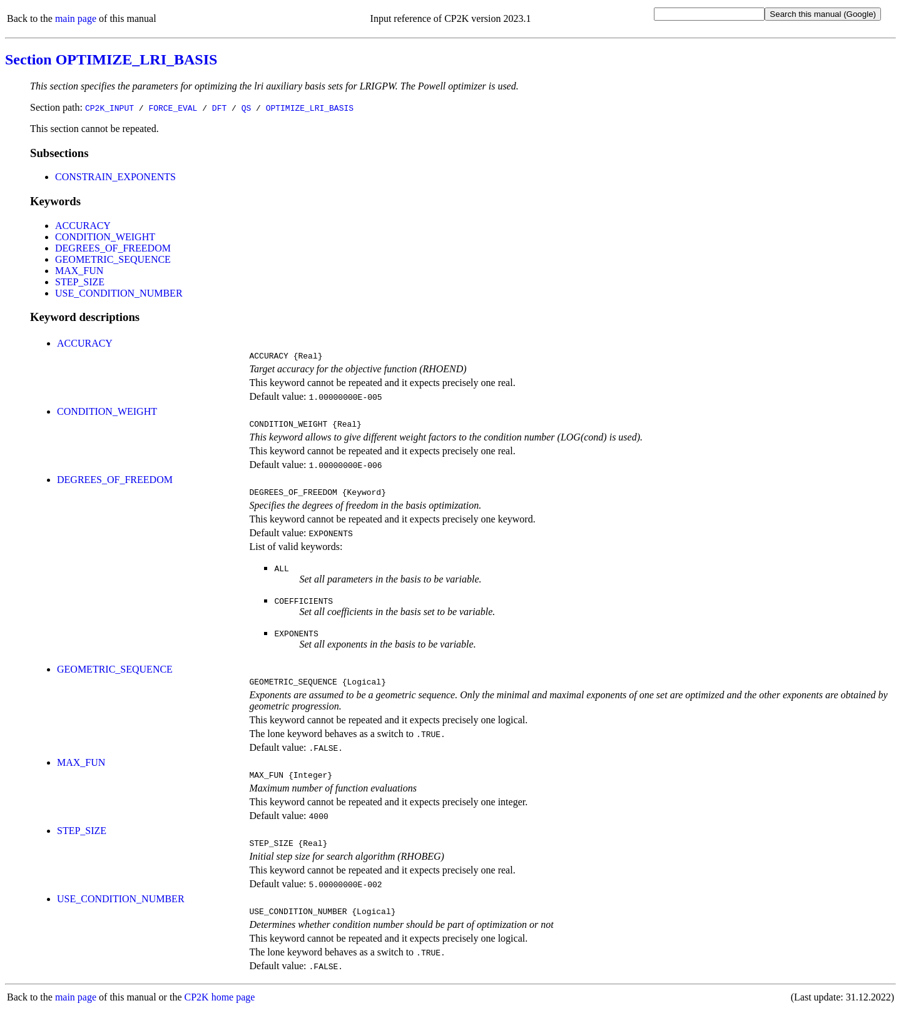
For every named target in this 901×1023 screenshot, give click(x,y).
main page (75, 18)
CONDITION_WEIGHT (105, 237)
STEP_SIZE (79, 282)
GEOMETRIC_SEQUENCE (113, 259)
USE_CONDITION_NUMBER (119, 293)
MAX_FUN (79, 270)
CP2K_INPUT (109, 107)
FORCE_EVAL (172, 107)
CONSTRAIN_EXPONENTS (115, 176)
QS (247, 107)
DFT (219, 107)
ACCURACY (83, 225)
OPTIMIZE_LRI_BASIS (310, 107)
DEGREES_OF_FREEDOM (113, 248)
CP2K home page (220, 1010)
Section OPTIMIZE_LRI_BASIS (111, 59)
